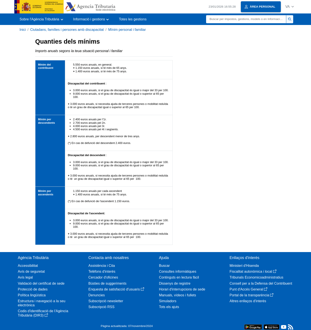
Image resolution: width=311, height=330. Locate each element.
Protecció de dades (33, 289)
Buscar (164, 265)
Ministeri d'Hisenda (244, 265)
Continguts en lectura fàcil (179, 277)
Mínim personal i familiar (127, 29)
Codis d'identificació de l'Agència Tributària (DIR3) (43, 313)
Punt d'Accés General (248, 289)
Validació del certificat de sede (41, 283)
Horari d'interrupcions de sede (182, 289)
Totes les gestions (132, 19)
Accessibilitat (28, 265)
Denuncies (96, 295)
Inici (23, 29)
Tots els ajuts (169, 307)
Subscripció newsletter (105, 301)
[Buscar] (246, 19)
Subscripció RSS (101, 307)
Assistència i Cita (101, 265)
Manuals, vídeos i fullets (177, 295)
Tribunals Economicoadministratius (256, 277)
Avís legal (25, 277)
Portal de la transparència (251, 295)
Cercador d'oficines (103, 277)
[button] (290, 7)
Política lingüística (32, 295)
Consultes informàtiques (177, 271)
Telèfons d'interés (101, 271)
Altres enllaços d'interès (248, 301)
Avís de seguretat (31, 271)
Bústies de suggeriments (107, 283)
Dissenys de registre (174, 283)
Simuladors (167, 301)
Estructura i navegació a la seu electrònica (41, 303)
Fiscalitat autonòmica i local (253, 271)
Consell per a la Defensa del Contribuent (261, 283)
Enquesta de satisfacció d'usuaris (116, 289)
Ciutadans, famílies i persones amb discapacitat (67, 29)
